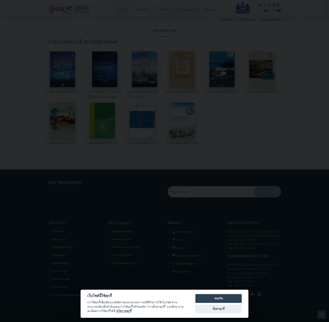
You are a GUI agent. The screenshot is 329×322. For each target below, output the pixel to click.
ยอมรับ (218, 298)
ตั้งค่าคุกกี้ (219, 308)
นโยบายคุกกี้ (124, 311)
